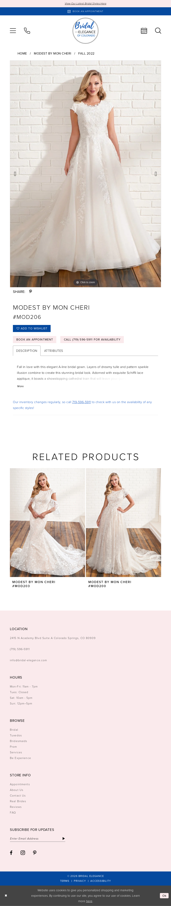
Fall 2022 (86, 53)
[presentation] (47, 522)
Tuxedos (16, 735)
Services (16, 752)
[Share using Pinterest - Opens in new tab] (30, 291)
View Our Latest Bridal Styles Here (85, 3)
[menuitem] (13, 30)
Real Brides (18, 801)
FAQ (13, 812)
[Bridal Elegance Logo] (85, 31)
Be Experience (20, 758)
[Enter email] (37, 838)
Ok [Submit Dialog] (164, 895)
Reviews (16, 807)
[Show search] (158, 30)
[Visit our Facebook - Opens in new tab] (11, 852)
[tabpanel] (85, 174)
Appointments (20, 784)
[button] (13, 30)
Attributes (53, 350)
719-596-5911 (81, 402)
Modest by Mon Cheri (52, 53)
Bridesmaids (18, 741)
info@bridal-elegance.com (28, 660)
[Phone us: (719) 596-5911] (27, 30)
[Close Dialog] (5, 895)
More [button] (20, 386)
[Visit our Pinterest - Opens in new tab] (34, 852)
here (89, 901)
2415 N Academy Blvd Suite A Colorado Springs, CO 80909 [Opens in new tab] (53, 638)
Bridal (14, 730)
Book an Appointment (34, 339)
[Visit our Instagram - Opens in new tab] (23, 852)
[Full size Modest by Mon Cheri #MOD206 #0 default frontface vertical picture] (85, 174)
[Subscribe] (63, 838)
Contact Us (18, 796)
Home (22, 53)
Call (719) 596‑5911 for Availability (92, 339)
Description (26, 350)
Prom (13, 747)
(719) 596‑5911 (20, 649)
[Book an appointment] (85, 11)
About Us (16, 790)
